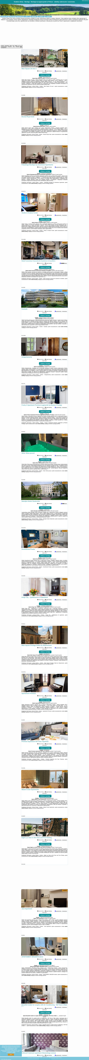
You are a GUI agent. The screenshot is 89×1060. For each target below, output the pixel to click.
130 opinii (51, 708)
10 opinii (57, 179)
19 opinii (56, 660)
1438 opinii (52, 516)
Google (3, 1046)
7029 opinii (57, 275)
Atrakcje (41, 16)
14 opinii (51, 227)
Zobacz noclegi (45, 80)
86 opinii (51, 83)
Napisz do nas (58, 1057)
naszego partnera (39, 92)
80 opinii (55, 612)
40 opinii (52, 804)
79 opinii (56, 852)
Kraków (65, 50)
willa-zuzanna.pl (85, 0)
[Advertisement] (44, 33)
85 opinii (53, 971)
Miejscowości (19, 16)
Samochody (34, 16)
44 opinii (48, 323)
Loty (26, 16)
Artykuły (48, 16)
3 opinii (50, 131)
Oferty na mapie (12, 16)
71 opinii (49, 371)
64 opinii (64, 1020)
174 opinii (50, 923)
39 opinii (59, 420)
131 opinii (51, 468)
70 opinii (50, 564)
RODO (13, 1052)
